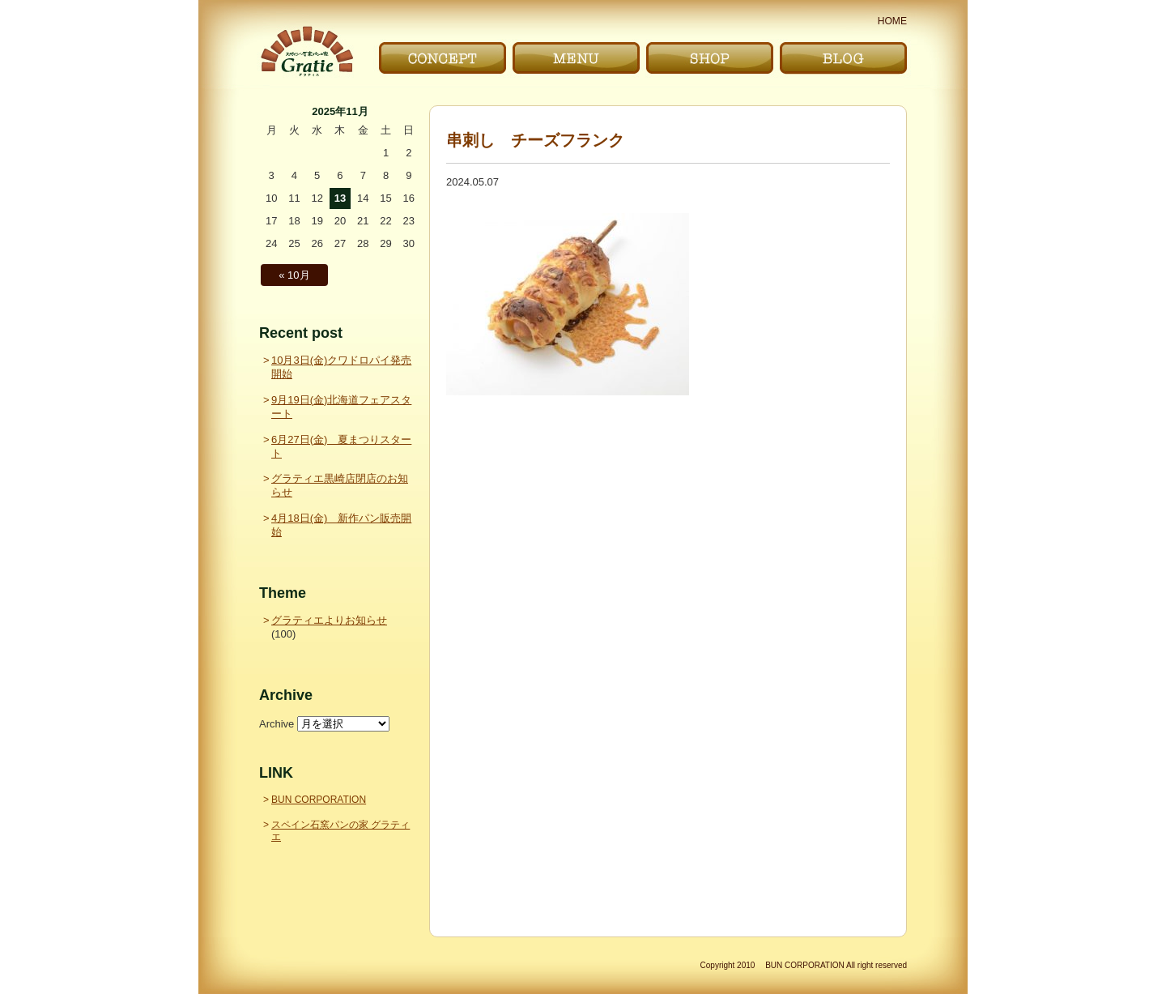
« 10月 (294, 275)
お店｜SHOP (709, 58)
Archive (276, 724)
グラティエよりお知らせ (329, 620)
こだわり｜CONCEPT (442, 58)
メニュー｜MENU (576, 58)
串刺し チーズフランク (535, 140)
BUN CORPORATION (318, 799)
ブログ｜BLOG (843, 58)
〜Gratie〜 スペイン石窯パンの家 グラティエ (306, 51)
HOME (892, 21)
